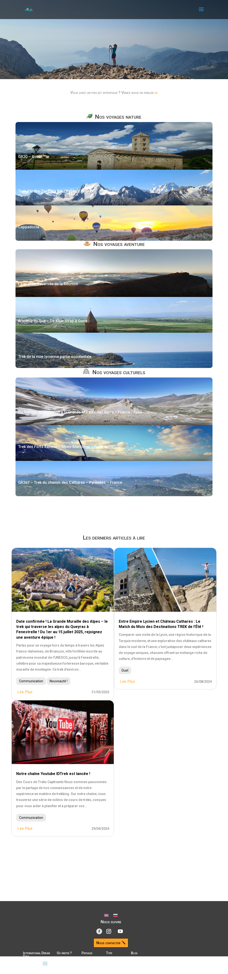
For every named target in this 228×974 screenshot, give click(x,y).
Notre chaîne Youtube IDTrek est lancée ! (53, 773)
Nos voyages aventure (119, 244)
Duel (125, 670)
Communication (31, 681)
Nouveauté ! (58, 681)
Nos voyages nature (118, 116)
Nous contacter (108, 943)
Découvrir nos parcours (66, 70)
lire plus (24, 692)
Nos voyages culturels (118, 372)
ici (156, 92)
